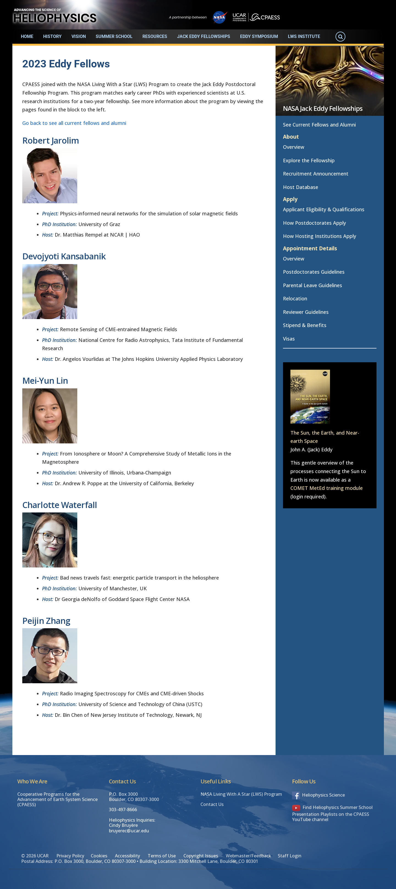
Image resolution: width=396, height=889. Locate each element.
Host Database (300, 187)
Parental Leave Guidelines (312, 285)
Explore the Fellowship (309, 160)
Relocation (295, 298)
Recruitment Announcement (315, 173)
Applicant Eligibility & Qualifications (323, 209)
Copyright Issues (200, 856)
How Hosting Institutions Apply (319, 236)
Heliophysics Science (318, 795)
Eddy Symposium (259, 36)
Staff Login (289, 856)
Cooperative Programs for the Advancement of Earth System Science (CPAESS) (57, 799)
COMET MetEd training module (326, 488)
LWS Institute (304, 36)
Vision (79, 36)
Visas (289, 338)
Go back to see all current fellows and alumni (74, 123)
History (52, 36)
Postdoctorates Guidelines (314, 271)
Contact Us (212, 804)
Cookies (99, 856)
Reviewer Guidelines (306, 312)
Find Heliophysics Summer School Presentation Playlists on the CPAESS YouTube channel (332, 813)
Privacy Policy (70, 856)
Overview (293, 147)
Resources (154, 36)
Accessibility (127, 856)
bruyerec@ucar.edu (129, 831)
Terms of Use (162, 856)
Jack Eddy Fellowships (203, 36)
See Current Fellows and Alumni (319, 124)
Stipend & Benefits (304, 325)
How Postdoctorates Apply (314, 222)
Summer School (114, 36)
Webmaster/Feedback (248, 856)
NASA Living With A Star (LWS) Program (241, 794)
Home (27, 36)
